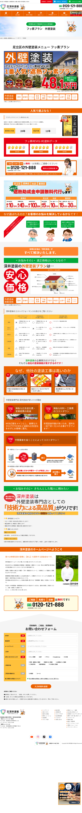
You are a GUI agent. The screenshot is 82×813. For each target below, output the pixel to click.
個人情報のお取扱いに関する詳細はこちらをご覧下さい (44, 679)
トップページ (46, 710)
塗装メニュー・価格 (72, 710)
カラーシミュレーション (73, 723)
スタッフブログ (59, 714)
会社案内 (45, 717)
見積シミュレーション (73, 725)
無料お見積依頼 (49, 168)
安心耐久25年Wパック (73, 712)
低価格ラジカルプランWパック (75, 714)
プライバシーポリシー (73, 727)
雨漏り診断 (70, 719)
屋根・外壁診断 (71, 721)
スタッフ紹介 (64, 14)
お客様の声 (58, 712)
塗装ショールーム (47, 716)
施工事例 (18, 14)
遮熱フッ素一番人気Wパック (74, 716)
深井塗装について (52, 13)
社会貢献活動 (59, 716)
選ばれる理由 (29, 14)
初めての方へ (46, 712)
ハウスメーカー (71, 717)
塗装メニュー (41, 14)
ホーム (6, 14)
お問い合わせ (59, 719)
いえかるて (58, 717)
